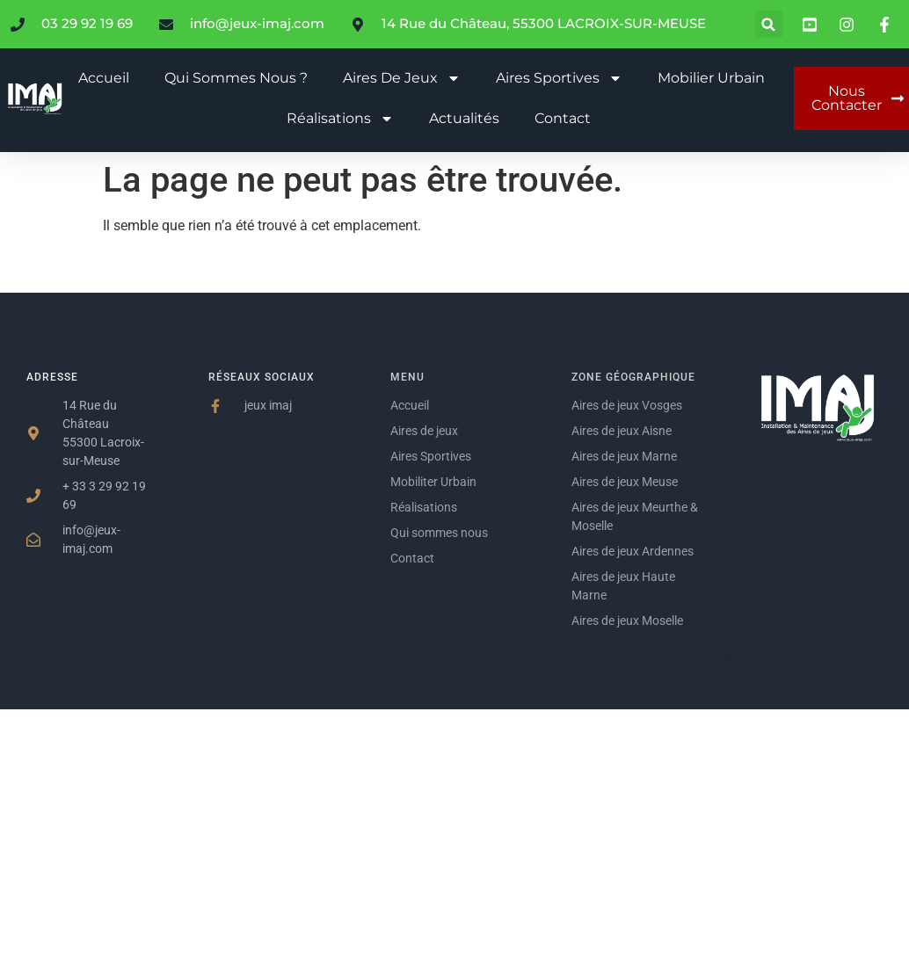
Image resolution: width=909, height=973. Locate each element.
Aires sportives (559, 78)
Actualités (464, 118)
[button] (768, 24)
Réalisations (340, 118)
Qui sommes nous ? (236, 77)
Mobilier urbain (711, 77)
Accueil (103, 77)
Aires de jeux (402, 78)
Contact (562, 118)
